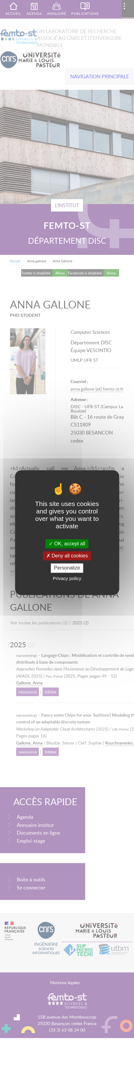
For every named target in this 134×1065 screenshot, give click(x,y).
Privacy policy (67, 578)
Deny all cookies (67, 556)
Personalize (67, 568)
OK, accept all (67, 543)
